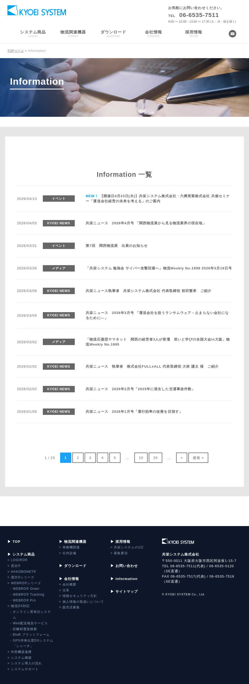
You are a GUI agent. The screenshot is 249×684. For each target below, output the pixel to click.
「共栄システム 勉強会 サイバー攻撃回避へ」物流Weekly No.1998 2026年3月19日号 (159, 268)
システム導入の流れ (26, 663)
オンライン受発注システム (32, 615)
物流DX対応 (20, 606)
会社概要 (69, 584)
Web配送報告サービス (30, 623)
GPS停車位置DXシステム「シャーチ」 (33, 643)
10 (141, 458)
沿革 (66, 590)
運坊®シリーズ (22, 577)
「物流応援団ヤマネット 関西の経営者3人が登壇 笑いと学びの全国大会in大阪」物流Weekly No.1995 (158, 342)
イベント (59, 198)
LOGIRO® (19, 560)
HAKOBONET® (23, 572)
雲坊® (15, 566)
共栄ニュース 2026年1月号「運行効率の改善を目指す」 (134, 412)
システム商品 (24, 554)
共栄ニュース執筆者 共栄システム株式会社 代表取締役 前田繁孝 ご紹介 (148, 291)
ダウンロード (75, 566)
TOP (16, 542)
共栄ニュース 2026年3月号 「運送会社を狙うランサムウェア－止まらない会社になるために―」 (157, 315)
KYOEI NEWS (58, 223)
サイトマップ (126, 591)
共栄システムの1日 (129, 547)
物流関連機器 (75, 542)
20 (155, 458)
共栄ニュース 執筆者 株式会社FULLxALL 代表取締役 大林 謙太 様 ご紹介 (152, 366)
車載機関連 (71, 547)
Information (126, 579)
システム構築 (21, 658)
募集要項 (121, 553)
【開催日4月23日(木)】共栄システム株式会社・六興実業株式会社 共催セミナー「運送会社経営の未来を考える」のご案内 (158, 198)
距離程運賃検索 (25, 629)
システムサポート (25, 669)
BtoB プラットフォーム (31, 634)
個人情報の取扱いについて (83, 602)
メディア (59, 268)
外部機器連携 (21, 652)
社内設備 (69, 553)
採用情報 (122, 542)
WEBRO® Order (26, 589)
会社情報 (71, 579)
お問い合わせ (126, 566)
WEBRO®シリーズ (26, 583)
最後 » (198, 458)
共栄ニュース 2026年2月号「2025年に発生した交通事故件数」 (140, 389)
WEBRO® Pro (24, 600)
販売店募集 (71, 607)
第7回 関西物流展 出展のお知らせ (117, 246)
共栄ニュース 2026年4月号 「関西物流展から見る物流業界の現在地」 (146, 223)
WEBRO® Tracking (28, 594)
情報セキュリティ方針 (80, 596)
